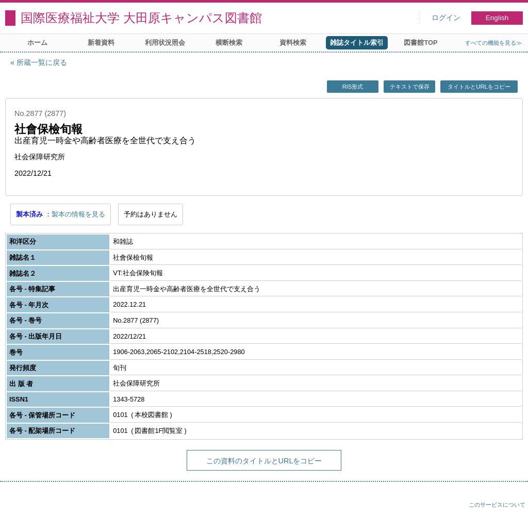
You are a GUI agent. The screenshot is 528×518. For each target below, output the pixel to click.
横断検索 (229, 42)
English (497, 18)
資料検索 (292, 42)
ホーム (37, 42)
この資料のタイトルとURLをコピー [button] (264, 461)
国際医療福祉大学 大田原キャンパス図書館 (141, 18)
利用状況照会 (165, 42)
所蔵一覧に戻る (41, 62)
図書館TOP (420, 42)
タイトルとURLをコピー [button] (479, 86)
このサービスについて (497, 505)
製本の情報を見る (78, 214)
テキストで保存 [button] (410, 86)
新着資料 (101, 42)
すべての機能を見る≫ (493, 43)
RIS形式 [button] (353, 86)
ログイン (446, 18)
